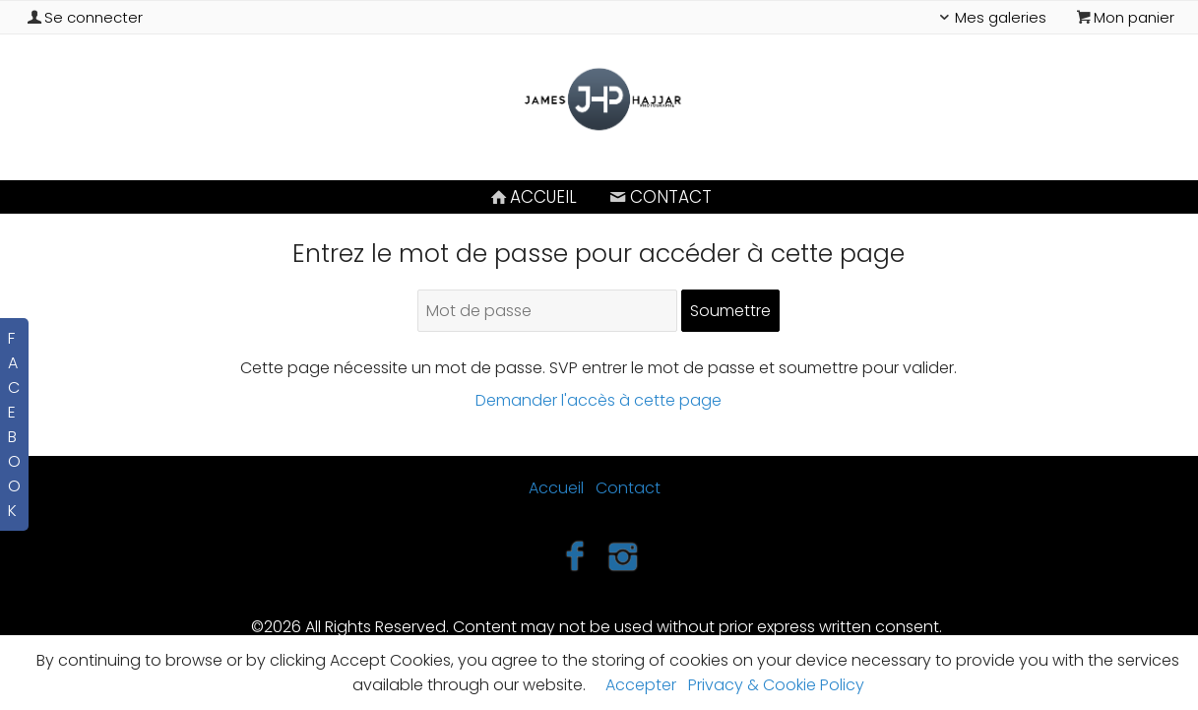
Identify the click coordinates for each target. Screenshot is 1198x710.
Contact (659, 197)
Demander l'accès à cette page (598, 400)
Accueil (531, 197)
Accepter (640, 685)
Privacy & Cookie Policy (776, 685)
